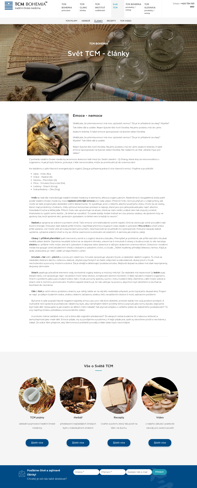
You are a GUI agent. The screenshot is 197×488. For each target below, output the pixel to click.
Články (98, 21)
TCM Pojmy (71, 21)
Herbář (86, 21)
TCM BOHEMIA (69, 7)
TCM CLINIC (86, 7)
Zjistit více (37, 443)
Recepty (111, 21)
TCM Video (125, 21)
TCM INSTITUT (102, 7)
